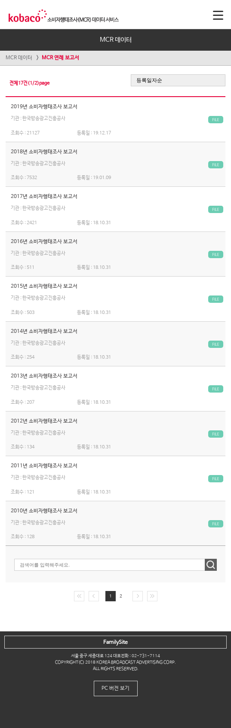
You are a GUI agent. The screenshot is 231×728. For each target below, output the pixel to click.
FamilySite (115, 643)
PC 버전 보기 (115, 688)
